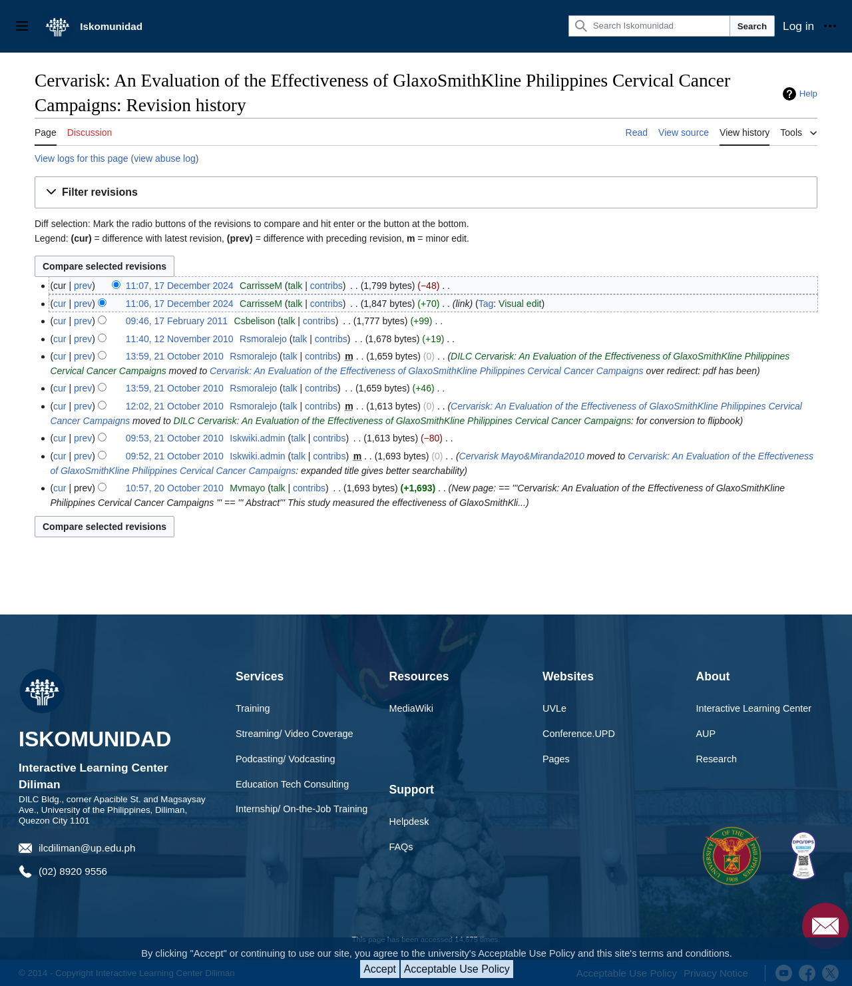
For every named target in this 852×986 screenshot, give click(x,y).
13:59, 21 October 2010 (175, 356)
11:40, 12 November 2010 (180, 339)
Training (253, 708)
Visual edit (520, 303)
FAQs (401, 847)
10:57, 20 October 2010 (175, 488)
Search (752, 26)
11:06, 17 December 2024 (180, 303)
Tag (486, 303)
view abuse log (165, 158)
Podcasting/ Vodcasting (285, 759)
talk (295, 285)
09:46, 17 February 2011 (177, 321)
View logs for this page (81, 158)
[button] (426, 193)
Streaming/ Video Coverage (294, 733)
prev (83, 285)
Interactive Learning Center (754, 708)
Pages (556, 759)
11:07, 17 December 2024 (180, 285)
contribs (326, 285)
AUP (706, 733)
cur (59, 303)
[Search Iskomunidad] (649, 26)
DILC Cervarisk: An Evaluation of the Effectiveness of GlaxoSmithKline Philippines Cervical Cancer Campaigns (402, 420)
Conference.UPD (578, 733)
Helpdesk (409, 821)
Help (808, 94)
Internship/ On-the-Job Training (301, 809)
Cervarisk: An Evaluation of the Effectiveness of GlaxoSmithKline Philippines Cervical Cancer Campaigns (427, 371)
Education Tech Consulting (292, 784)
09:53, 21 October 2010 (175, 438)
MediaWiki (411, 708)
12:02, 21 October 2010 (175, 406)
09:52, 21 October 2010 (175, 456)
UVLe (554, 708)
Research (717, 759)
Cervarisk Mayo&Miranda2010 (521, 456)
